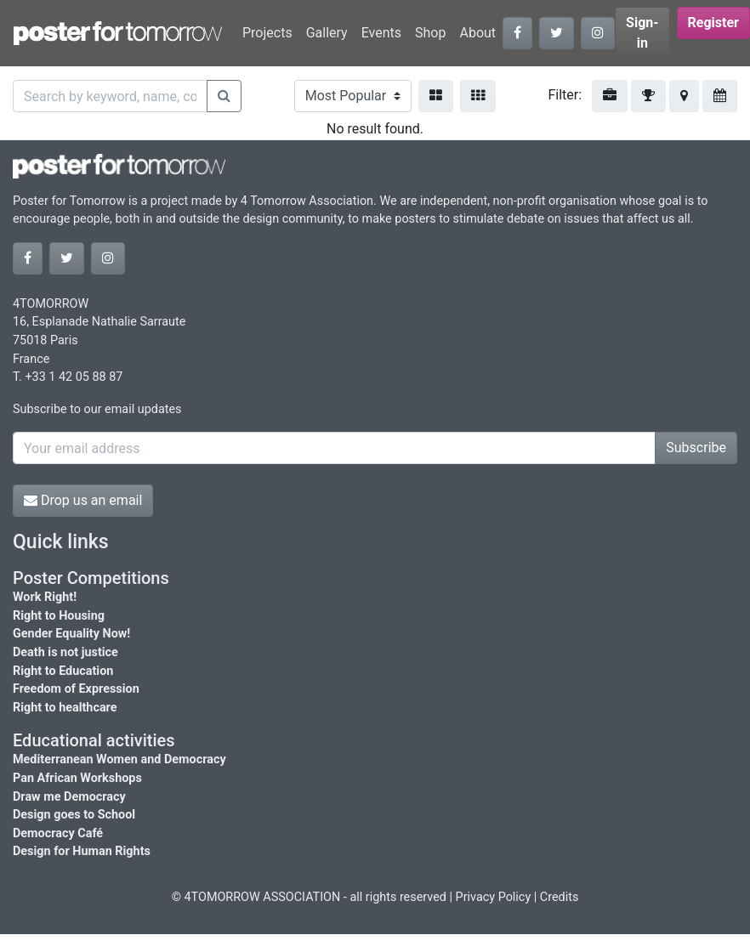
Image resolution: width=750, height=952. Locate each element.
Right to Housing (59, 616)
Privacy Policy (493, 897)
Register (713, 22)
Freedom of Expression (76, 689)
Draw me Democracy (69, 797)
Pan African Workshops (77, 778)
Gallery (327, 33)
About (477, 33)
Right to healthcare (65, 707)
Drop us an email (83, 500)
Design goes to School (74, 815)
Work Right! (45, 597)
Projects (267, 33)
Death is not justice (65, 652)
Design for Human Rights (82, 851)
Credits (559, 897)
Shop (430, 33)
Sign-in (642, 32)
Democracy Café (58, 833)
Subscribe (696, 447)
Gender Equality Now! (71, 633)
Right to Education (63, 671)
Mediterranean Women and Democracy (119, 759)
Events (381, 33)
